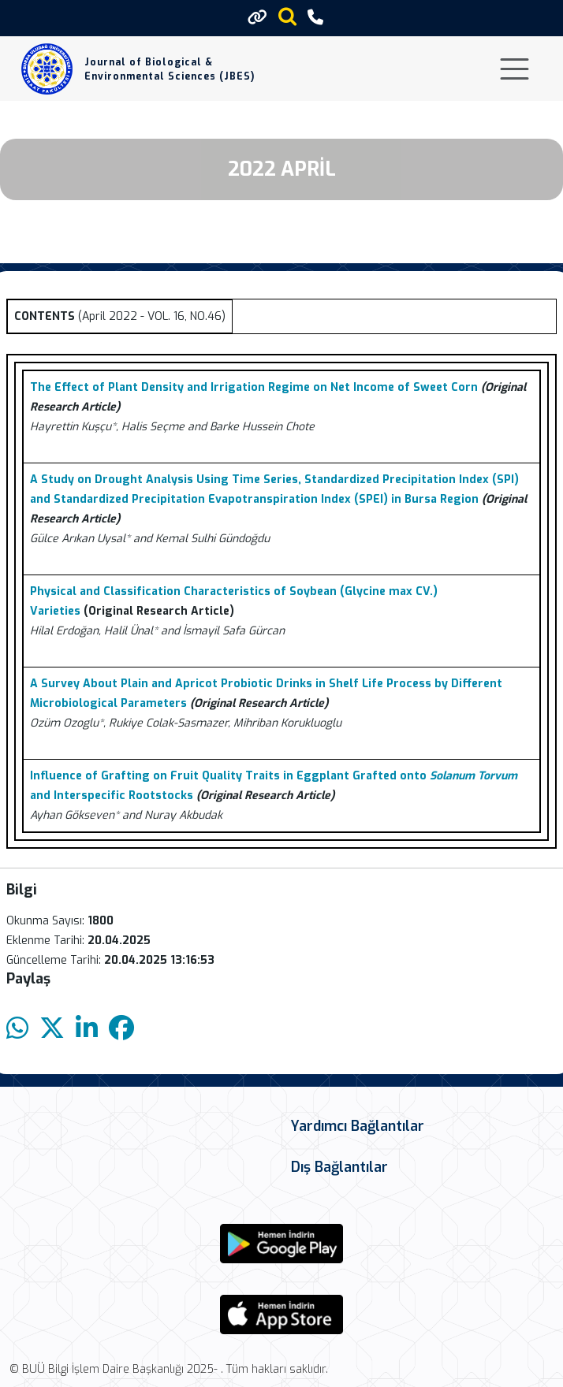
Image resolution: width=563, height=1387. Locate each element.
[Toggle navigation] (514, 69)
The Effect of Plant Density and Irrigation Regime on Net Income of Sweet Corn (254, 387)
